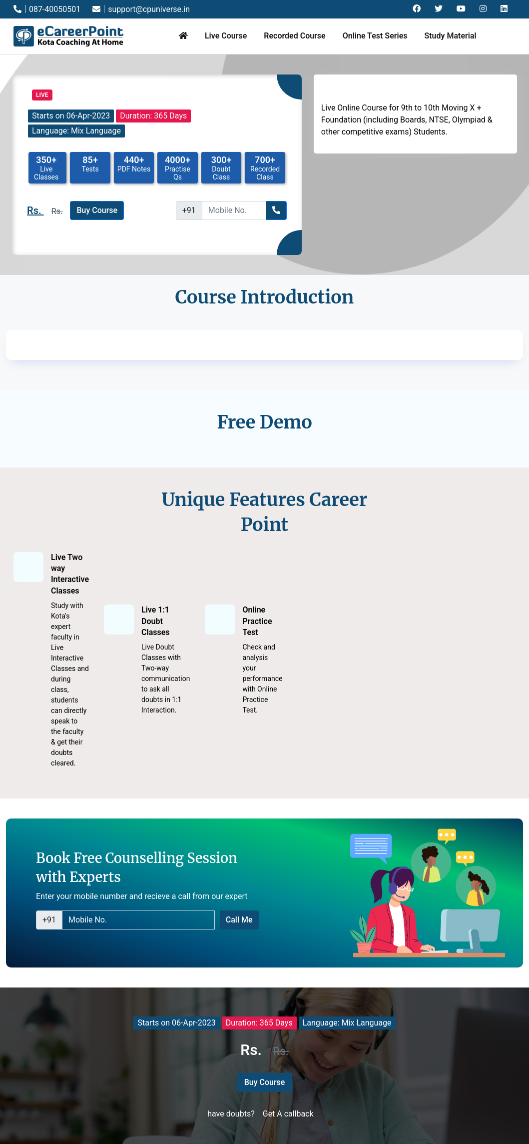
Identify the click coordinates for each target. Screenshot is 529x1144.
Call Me (239, 919)
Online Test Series (375, 35)
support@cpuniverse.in (141, 9)
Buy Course (96, 210)
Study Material (450, 35)
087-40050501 (46, 9)
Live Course (226, 35)
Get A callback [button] (288, 1113)
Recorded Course (294, 35)
